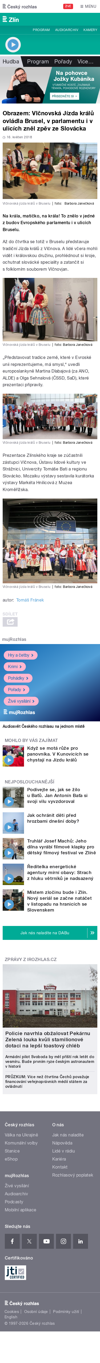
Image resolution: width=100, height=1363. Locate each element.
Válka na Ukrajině (21, 1135)
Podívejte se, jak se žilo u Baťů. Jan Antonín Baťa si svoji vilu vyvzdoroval (57, 795)
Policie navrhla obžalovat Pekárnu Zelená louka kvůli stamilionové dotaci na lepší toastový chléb (47, 1039)
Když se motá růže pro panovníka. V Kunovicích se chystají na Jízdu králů (58, 754)
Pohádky (18, 677)
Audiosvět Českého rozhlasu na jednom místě (44, 726)
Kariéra (59, 1159)
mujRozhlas (14, 639)
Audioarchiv (66, 30)
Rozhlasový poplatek (72, 1175)
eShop (11, 1159)
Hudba (11, 61)
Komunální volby (21, 1143)
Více (86, 61)
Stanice (12, 1151)
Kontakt (60, 1167)
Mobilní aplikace (21, 1209)
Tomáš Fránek (30, 600)
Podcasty (14, 1201)
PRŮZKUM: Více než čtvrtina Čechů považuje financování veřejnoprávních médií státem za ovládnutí (47, 1082)
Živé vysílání (21, 700)
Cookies (12, 1312)
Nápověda (62, 1143)
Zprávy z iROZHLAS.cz (31, 959)
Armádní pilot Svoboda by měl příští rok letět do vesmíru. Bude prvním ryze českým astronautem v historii (49, 1062)
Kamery (90, 30)
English (11, 1317)
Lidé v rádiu (63, 1151)
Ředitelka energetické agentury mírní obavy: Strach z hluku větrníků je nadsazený (60, 872)
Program (41, 30)
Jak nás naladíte (68, 1135)
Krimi (15, 666)
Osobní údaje (36, 1312)
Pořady (63, 61)
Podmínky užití (66, 1312)
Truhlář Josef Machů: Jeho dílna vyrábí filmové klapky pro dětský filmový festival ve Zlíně (61, 846)
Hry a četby (20, 654)
